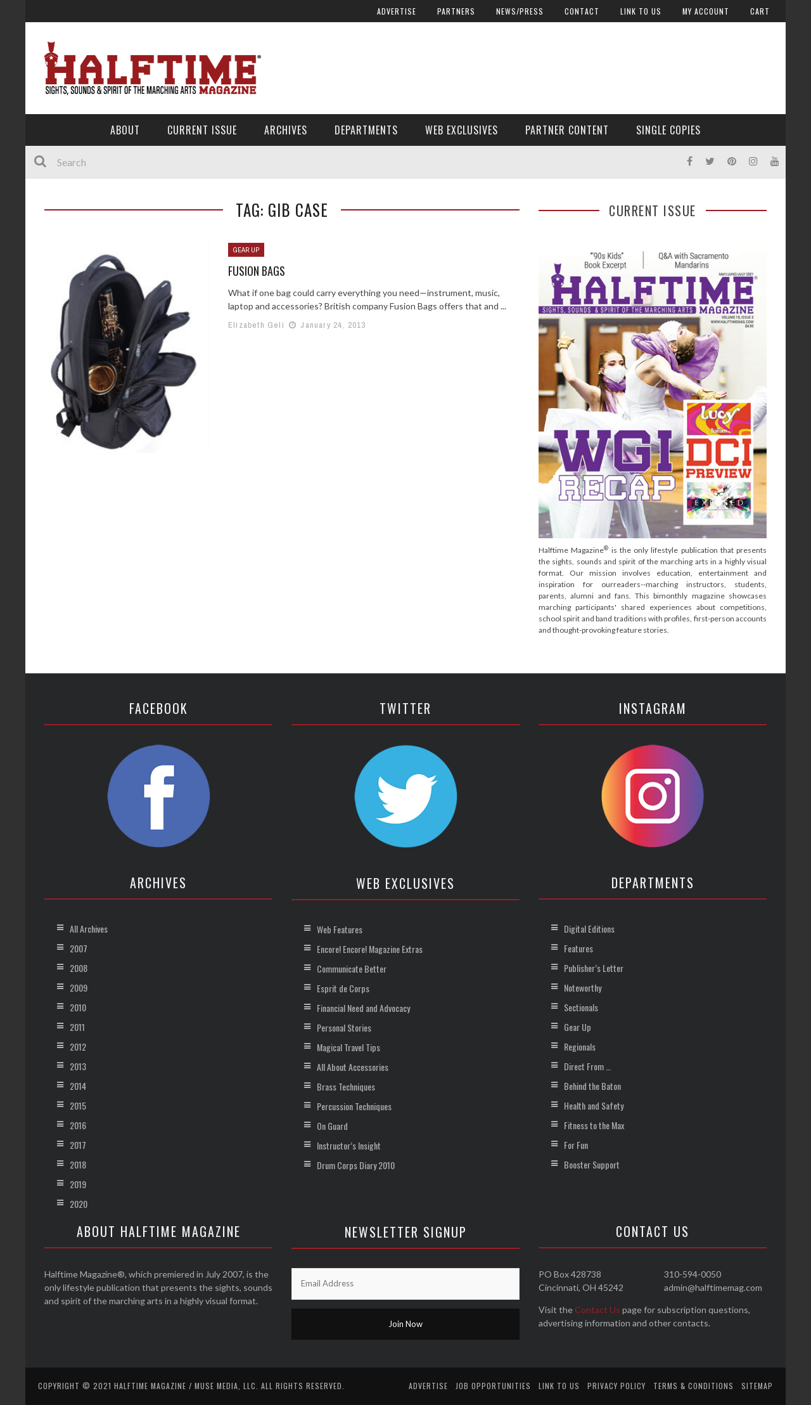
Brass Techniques (346, 1086)
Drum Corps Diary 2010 (356, 1165)
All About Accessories (352, 1066)
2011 (77, 1026)
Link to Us (640, 11)
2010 (78, 1007)
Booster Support (592, 1164)
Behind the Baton (592, 1085)
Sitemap (757, 1385)
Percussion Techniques (354, 1106)
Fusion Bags (256, 270)
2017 (78, 1144)
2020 (78, 1203)
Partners (456, 11)
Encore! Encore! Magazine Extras (370, 948)
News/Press (520, 11)
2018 (78, 1164)
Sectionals (581, 1007)
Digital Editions (589, 928)
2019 (78, 1184)
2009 (78, 987)
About (125, 130)
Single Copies (668, 130)
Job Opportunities (493, 1385)
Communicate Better (351, 968)
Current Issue (202, 130)
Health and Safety (593, 1105)
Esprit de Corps (343, 988)
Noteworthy (582, 987)
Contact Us (597, 1309)
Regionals (580, 1046)
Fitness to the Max (594, 1125)
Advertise (396, 11)
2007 (78, 948)
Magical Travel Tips (348, 1047)
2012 (78, 1046)
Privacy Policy (616, 1385)
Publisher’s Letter (593, 967)
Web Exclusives (461, 130)
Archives (285, 130)
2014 (78, 1085)
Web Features (339, 929)
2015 (78, 1105)
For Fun (576, 1144)
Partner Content (567, 130)
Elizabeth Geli (256, 325)
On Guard (332, 1125)
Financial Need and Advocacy (363, 1007)
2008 (78, 967)
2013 (78, 1066)
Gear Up (246, 249)
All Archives (89, 928)
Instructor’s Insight (349, 1145)
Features (578, 948)
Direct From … (587, 1066)
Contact (582, 11)
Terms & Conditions (693, 1385)
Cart (760, 11)
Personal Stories (344, 1027)
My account (705, 11)
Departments (366, 130)
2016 (78, 1125)
